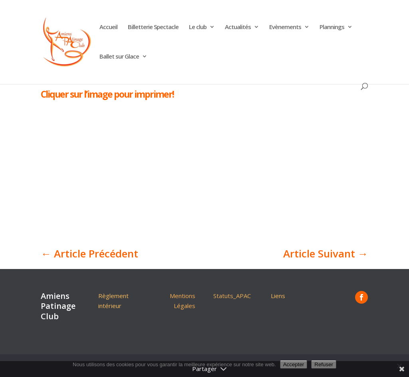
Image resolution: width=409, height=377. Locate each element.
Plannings (332, 27)
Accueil (108, 27)
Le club (197, 27)
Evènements (285, 27)
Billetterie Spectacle (153, 27)
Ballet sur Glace (119, 56)
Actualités (238, 27)
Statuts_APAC (232, 296)
